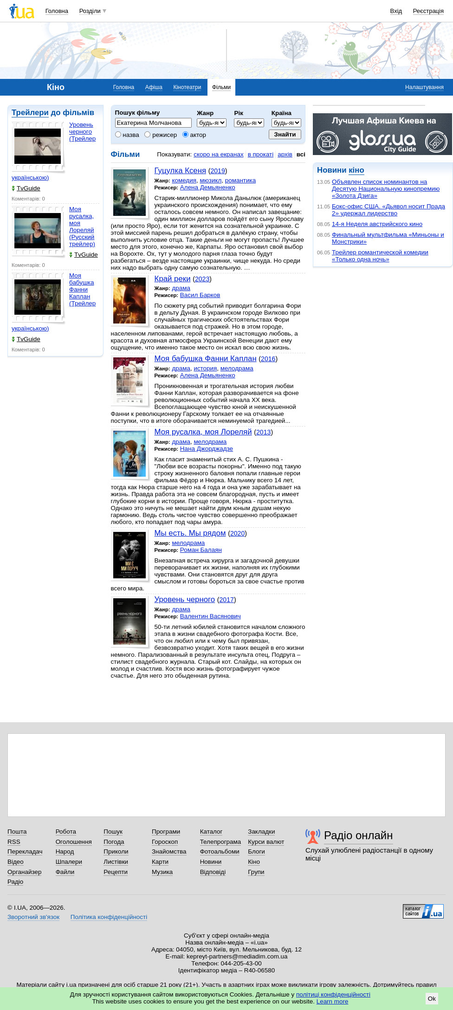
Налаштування (424, 87)
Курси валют (266, 841)
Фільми (221, 87)
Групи (256, 871)
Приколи (116, 851)
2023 (202, 279)
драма (181, 288)
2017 (227, 599)
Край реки (173, 278)
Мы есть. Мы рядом (190, 533)
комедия (184, 180)
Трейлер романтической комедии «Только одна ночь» (380, 256)
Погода (114, 841)
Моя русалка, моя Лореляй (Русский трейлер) (82, 226)
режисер (160, 134)
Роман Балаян (201, 549)
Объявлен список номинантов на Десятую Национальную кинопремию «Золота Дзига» (386, 188)
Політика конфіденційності (109, 916)
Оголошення (74, 841)
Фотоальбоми (219, 851)
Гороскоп (165, 841)
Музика (162, 871)
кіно (356, 170)
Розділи (90, 10)
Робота (66, 831)
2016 (268, 359)
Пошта (16, 831)
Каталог (211, 831)
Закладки (261, 831)
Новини (211, 861)
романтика (240, 180)
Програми (166, 831)
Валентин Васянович (210, 616)
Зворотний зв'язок (33, 916)
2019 (217, 171)
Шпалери (69, 861)
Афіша (153, 87)
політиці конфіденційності (333, 994)
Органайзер (24, 871)
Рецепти (116, 871)
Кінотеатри (187, 87)
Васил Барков (200, 294)
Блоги (256, 851)
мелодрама (236, 368)
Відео (15, 861)
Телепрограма (220, 841)
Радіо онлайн (358, 835)
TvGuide (26, 188)
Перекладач (24, 851)
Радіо (15, 881)
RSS (13, 841)
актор (194, 134)
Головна (56, 10)
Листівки (116, 861)
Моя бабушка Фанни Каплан (206, 358)
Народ (65, 851)
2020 (237, 533)
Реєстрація (428, 10)
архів (285, 154)
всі (301, 154)
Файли (65, 871)
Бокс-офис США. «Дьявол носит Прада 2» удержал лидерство (388, 210)
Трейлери (30, 112)
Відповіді (213, 871)
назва (127, 134)
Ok (432, 998)
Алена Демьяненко (207, 187)
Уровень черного (185, 599)
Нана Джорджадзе (206, 448)
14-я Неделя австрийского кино (377, 223)
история (205, 368)
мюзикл (210, 180)
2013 (263, 432)
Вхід (396, 10)
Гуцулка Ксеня (180, 170)
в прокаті (261, 154)
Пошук (113, 831)
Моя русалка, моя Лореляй (203, 431)
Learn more (333, 1001)
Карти (160, 861)
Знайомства (169, 851)
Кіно (254, 861)
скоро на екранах (218, 154)
